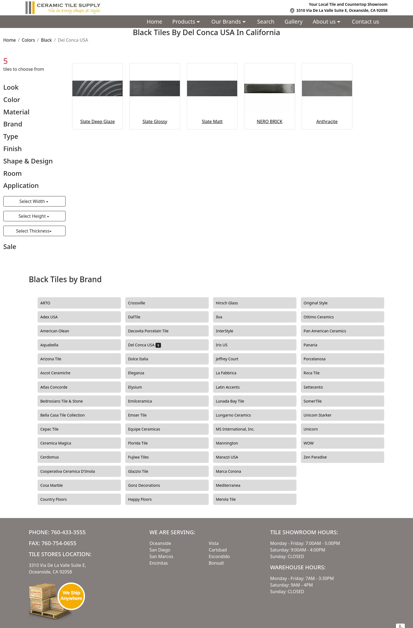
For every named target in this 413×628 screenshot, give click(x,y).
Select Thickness (32, 231)
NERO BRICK (269, 121)
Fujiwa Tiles (141, 457)
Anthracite (327, 121)
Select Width (32, 201)
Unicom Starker (322, 415)
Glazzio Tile (142, 471)
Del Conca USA (144, 345)
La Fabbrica (230, 373)
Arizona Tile (54, 359)
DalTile (139, 317)
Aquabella (53, 345)
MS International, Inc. (239, 429)
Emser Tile (142, 415)
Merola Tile (230, 499)
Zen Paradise (318, 457)
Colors (28, 40)
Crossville (140, 303)
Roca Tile (316, 373)
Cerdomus (53, 457)
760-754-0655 (58, 543)
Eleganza (140, 373)
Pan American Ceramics (329, 331)
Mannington (230, 443)
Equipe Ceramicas (148, 429)
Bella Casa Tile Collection (65, 415)
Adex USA (53, 317)
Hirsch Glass (230, 303)
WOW (313, 443)
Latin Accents (231, 387)
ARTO (48, 303)
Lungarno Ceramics (237, 415)
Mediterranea (231, 485)
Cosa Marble (54, 485)
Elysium (139, 387)
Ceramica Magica (59, 443)
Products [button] (184, 21)
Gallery (294, 21)
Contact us (365, 21)
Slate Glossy (155, 121)
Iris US (226, 345)
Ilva (222, 317)
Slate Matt (212, 121)
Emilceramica (144, 401)
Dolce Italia (141, 359)
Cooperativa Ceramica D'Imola (71, 471)
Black (46, 40)
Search (265, 21)
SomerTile (317, 401)
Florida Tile (142, 443)
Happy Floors (144, 499)
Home (154, 21)
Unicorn (315, 429)
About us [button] (325, 21)
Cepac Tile (53, 429)
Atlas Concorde (58, 387)
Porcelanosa (319, 359)
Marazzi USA (231, 457)
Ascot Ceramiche (58, 373)
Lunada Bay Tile (234, 401)
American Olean (58, 331)
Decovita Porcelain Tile (152, 331)
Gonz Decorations (147, 485)
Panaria (315, 345)
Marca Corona (232, 471)
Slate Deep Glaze (97, 121)
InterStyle (228, 331)
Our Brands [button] (226, 21)
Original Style (320, 303)
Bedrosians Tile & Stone (65, 401)
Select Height (33, 216)
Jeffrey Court (231, 359)
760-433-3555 (68, 532)
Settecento (317, 387)
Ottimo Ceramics (323, 317)
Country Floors (58, 499)
